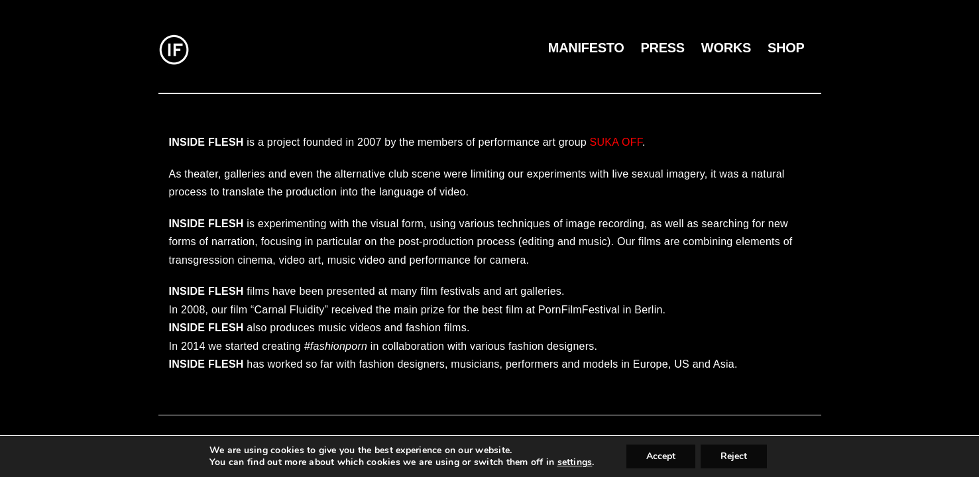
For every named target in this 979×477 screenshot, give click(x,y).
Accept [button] (660, 456)
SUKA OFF (616, 142)
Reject (733, 456)
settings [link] (575, 462)
